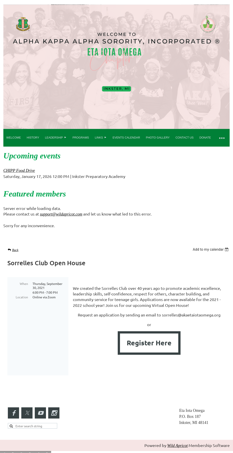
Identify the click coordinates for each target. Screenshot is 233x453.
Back (15, 250)
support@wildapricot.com (61, 214)
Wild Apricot (177, 439)
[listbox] (211, 249)
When (24, 284)
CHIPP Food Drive (19, 170)
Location (22, 297)
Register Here (149, 343)
